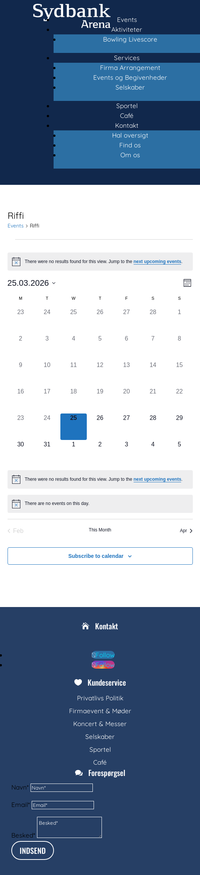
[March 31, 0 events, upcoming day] (47, 453)
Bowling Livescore (130, 39)
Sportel (127, 106)
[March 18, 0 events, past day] (73, 400)
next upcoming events (158, 261)
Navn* (20, 787)
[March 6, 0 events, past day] (126, 347)
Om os (130, 155)
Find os (130, 145)
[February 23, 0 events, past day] (21, 321)
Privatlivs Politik (100, 698)
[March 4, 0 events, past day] (73, 347)
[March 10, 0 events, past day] (47, 374)
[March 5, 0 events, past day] (100, 347)
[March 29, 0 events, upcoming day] (179, 426)
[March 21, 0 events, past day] (153, 400)
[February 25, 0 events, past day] (73, 321)
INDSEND (33, 850)
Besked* (23, 835)
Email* (20, 804)
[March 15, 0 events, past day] (179, 374)
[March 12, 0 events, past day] (100, 374)
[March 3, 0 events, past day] (47, 347)
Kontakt (126, 125)
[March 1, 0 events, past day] (179, 321)
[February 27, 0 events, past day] (126, 321)
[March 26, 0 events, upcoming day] (100, 426)
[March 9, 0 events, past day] (21, 374)
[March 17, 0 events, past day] (47, 400)
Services (127, 58)
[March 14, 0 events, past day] (153, 374)
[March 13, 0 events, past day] (126, 374)
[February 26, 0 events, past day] (100, 321)
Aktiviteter (126, 29)
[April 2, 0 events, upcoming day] (100, 453)
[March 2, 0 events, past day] (21, 347)
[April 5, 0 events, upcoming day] (179, 453)
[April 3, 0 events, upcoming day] (126, 453)
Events (127, 19)
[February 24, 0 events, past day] (47, 321)
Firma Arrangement (130, 67)
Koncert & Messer (100, 724)
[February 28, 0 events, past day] (153, 321)
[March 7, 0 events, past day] (153, 347)
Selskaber (130, 87)
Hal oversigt (130, 135)
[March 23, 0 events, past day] (21, 426)
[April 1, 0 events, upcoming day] (73, 453)
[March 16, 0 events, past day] (21, 400)
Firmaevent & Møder (100, 711)
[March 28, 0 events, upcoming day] (153, 426)
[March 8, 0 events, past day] (179, 347)
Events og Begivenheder (130, 77)
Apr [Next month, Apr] (186, 530)
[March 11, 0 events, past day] (73, 374)
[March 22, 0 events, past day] (179, 400)
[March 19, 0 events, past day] (100, 400)
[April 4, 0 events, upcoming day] (153, 453)
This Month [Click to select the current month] (100, 530)
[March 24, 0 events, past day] (47, 426)
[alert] (100, 261)
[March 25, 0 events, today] (73, 426)
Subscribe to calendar (95, 556)
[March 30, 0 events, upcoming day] (21, 453)
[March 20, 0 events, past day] (126, 400)
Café (127, 115)
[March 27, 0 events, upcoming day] (126, 426)
